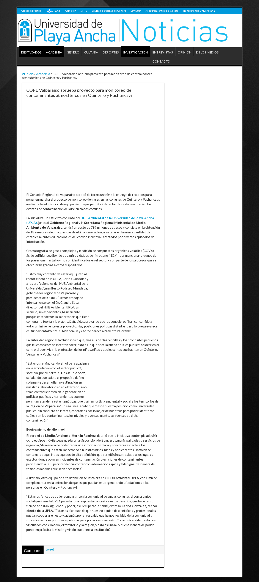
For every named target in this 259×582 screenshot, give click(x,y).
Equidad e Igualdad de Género (109, 10)
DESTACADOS (31, 52)
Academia (43, 74)
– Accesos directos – (31, 10)
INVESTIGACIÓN (135, 52)
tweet (50, 549)
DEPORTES (111, 52)
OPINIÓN (184, 52)
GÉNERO (73, 52)
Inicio (28, 74)
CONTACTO (161, 61)
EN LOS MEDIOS (207, 52)
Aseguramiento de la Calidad (162, 10)
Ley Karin (135, 10)
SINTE (83, 10)
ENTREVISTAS (162, 52)
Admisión (70, 10)
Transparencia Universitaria (199, 10)
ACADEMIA (54, 52)
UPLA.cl (54, 11)
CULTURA (91, 52)
